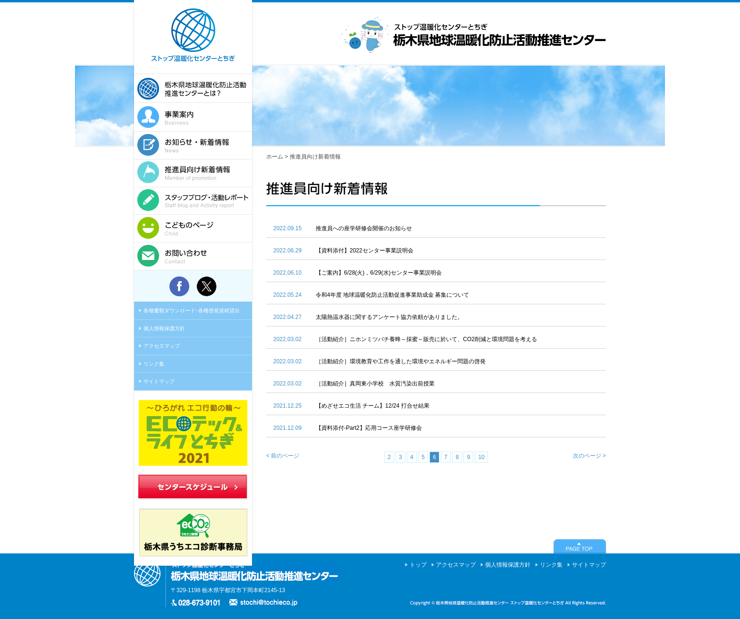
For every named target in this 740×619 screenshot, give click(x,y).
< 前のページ (282, 455)
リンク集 (153, 364)
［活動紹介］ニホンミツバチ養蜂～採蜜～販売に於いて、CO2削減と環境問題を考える (426, 339)
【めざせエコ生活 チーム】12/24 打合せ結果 (372, 405)
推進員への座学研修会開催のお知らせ (364, 228)
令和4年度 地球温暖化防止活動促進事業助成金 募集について (392, 295)
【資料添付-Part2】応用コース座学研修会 (369, 428)
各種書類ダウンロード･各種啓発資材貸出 (191, 310)
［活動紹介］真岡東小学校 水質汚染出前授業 (375, 383)
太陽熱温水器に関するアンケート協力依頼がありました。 (389, 317)
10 (481, 457)
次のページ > (589, 455)
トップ (418, 564)
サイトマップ (159, 381)
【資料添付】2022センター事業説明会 (364, 250)
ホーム (274, 156)
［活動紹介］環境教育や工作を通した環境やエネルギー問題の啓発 (401, 361)
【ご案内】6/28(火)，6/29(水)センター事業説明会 (379, 272)
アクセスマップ (161, 346)
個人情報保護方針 (164, 328)
